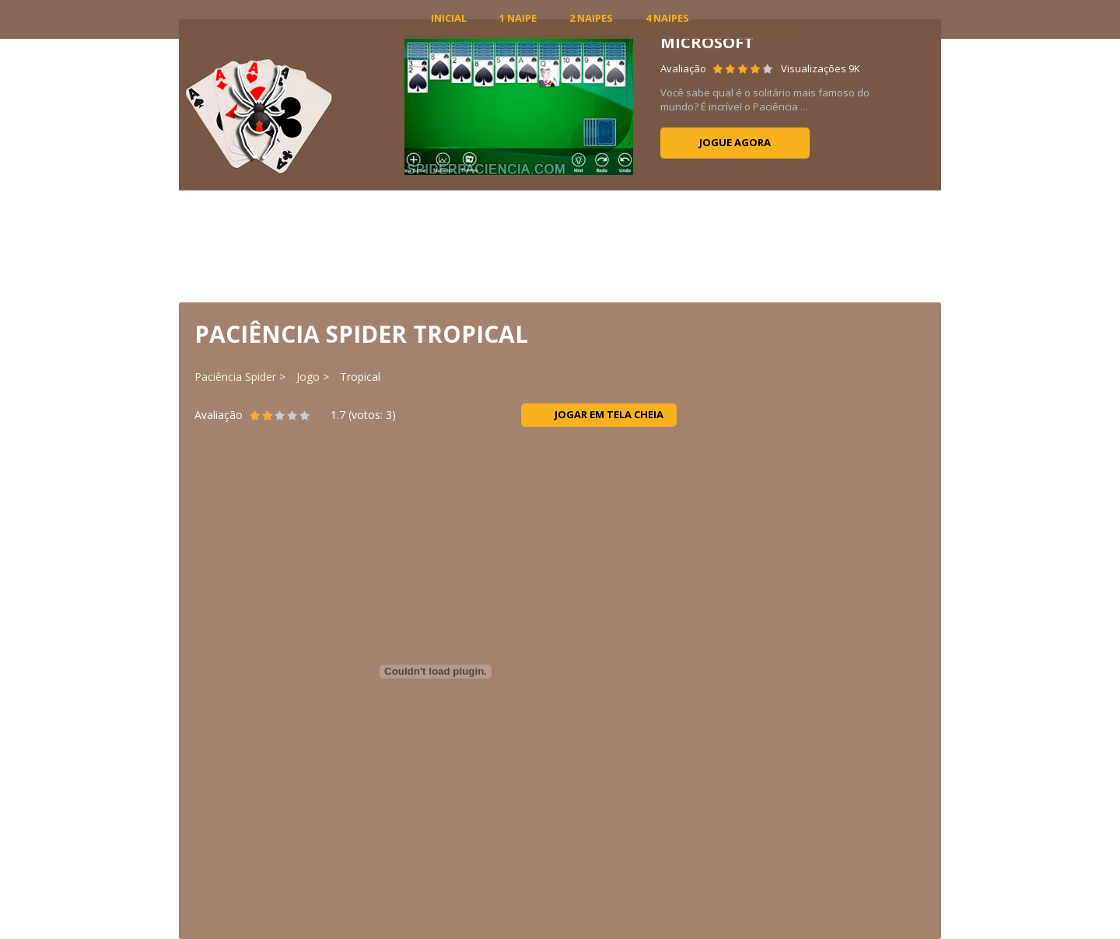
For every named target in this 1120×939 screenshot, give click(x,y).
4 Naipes (667, 18)
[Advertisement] (560, 245)
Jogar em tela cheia (599, 414)
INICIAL (449, 18)
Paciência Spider (235, 376)
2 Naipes (591, 18)
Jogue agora (735, 142)
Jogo (308, 376)
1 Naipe (518, 18)
